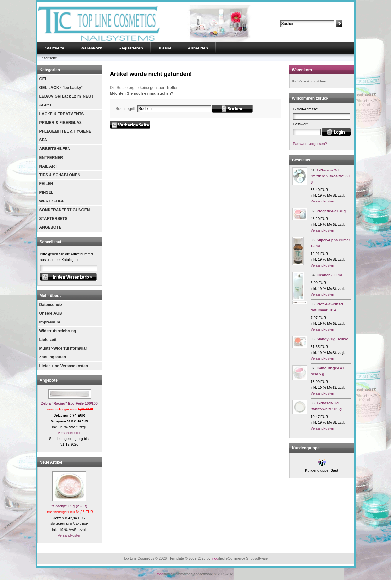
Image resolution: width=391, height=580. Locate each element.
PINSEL (46, 192)
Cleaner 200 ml (329, 275)
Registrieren (130, 48)
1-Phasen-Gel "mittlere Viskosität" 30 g (330, 176)
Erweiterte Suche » (295, 30)
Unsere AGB (50, 313)
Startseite (54, 48)
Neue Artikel (51, 462)
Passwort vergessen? (310, 144)
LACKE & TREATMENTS (61, 114)
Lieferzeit (48, 339)
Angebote (49, 380)
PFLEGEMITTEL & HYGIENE (65, 131)
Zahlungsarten (52, 357)
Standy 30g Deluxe (332, 339)
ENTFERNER (51, 157)
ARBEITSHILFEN (55, 149)
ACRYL (46, 105)
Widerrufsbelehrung (57, 331)
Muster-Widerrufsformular (63, 348)
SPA (43, 140)
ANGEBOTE (50, 227)
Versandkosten (69, 433)
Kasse (165, 48)
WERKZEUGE (52, 201)
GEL (43, 79)
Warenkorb (91, 48)
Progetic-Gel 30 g (331, 211)
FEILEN (46, 183)
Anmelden (198, 48)
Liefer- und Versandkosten (63, 366)
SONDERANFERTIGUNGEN (64, 210)
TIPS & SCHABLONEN (60, 175)
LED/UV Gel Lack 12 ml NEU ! (66, 96)
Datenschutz (50, 304)
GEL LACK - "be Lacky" (61, 87)
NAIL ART (48, 166)
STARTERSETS (53, 218)
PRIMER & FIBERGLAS (60, 122)
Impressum (49, 322)
